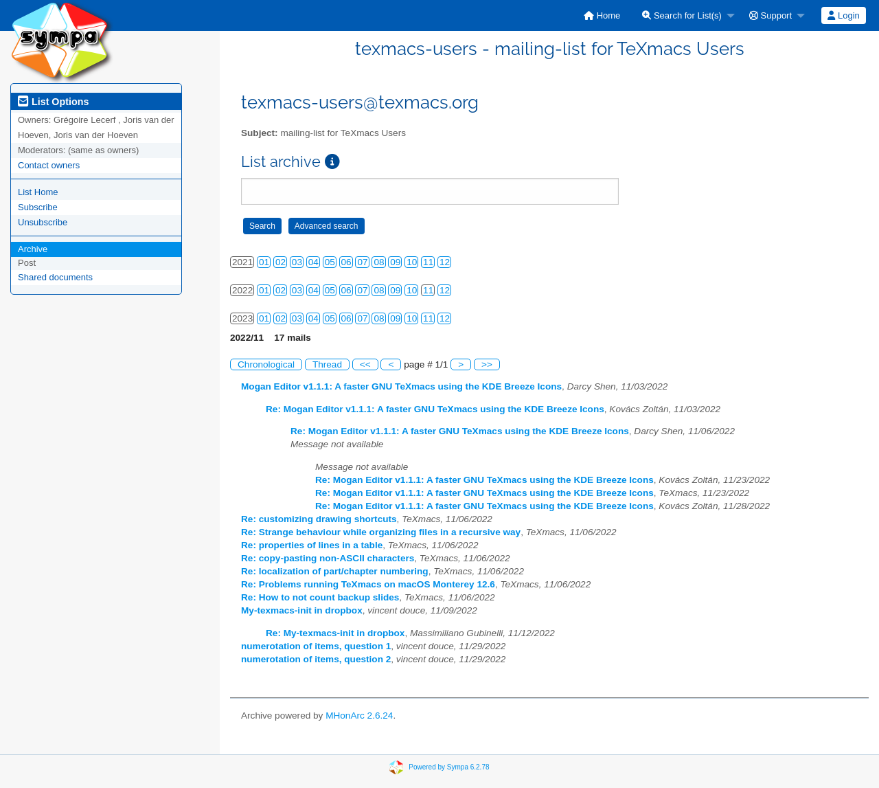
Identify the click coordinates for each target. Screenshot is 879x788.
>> (486, 364)
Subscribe (38, 207)
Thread (327, 364)
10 (412, 262)
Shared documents (55, 277)
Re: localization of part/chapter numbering (335, 571)
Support (770, 15)
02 (280, 262)
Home (602, 15)
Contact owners (49, 165)
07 (362, 262)
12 (445, 262)
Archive (32, 249)
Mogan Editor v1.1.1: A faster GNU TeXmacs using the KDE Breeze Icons (401, 386)
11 (428, 262)
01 (264, 262)
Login (843, 15)
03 (297, 262)
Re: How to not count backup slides (320, 597)
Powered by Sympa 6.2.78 (449, 767)
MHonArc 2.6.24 (359, 715)
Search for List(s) (682, 15)
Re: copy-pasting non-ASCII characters (327, 558)
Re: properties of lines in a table (312, 545)
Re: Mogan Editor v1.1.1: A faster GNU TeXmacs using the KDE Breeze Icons (435, 409)
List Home (38, 192)
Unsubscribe (42, 222)
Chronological (266, 364)
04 (313, 262)
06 (346, 262)
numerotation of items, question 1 (316, 646)
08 (379, 262)
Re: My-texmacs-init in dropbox (335, 633)
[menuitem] (602, 15)
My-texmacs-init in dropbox (302, 610)
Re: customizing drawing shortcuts (319, 519)
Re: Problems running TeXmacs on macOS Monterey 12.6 (368, 584)
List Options (53, 101)
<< (365, 364)
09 (395, 262)
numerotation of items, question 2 (316, 659)
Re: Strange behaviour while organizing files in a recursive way (381, 532)
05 (330, 262)
